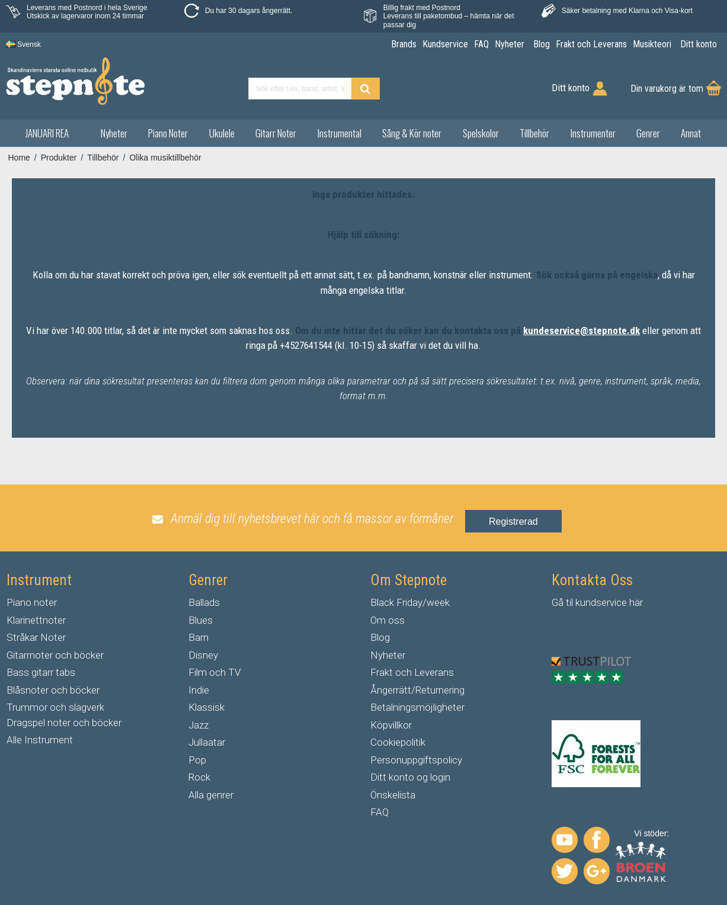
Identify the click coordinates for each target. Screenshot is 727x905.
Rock (199, 777)
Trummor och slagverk (55, 707)
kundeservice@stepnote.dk (581, 330)
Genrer (648, 133)
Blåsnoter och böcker (53, 690)
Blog (380, 637)
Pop (197, 760)
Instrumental (339, 133)
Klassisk (206, 707)
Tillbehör (534, 133)
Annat (691, 133)
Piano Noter (168, 133)
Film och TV (214, 672)
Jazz (198, 725)
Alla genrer (210, 795)
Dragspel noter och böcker (64, 723)
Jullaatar (206, 742)
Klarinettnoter (36, 620)
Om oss (387, 620)
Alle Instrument (40, 740)
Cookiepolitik (397, 742)
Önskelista (392, 795)
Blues (200, 620)
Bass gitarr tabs (41, 672)
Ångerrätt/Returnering (417, 690)
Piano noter (32, 602)
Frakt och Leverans (412, 672)
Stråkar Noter (36, 637)
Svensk (23, 44)
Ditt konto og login (410, 777)
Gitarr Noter (275, 133)
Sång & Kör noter (411, 133)
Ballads (204, 602)
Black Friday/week (410, 602)
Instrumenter (593, 133)
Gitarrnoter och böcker (55, 655)
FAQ (379, 812)
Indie (198, 690)
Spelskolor (481, 133)
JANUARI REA (47, 133)
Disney (203, 655)
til (569, 602)
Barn (198, 637)
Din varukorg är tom (666, 88)
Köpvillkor (391, 725)
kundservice (601, 602)
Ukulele (222, 133)
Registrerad (513, 521)
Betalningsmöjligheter (417, 707)
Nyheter (114, 133)
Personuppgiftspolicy (416, 760)
